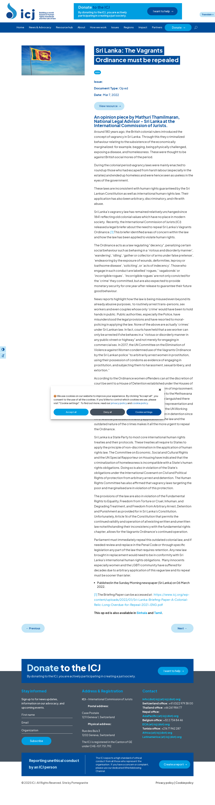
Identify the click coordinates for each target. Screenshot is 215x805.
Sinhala (142, 613)
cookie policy (140, 403)
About (81, 27)
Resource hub (64, 27)
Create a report (174, 764)
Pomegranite (79, 782)
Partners (157, 27)
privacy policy (119, 403)
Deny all (107, 411)
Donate (178, 27)
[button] (159, 389)
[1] (111, 232)
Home (20, 27)
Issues (115, 27)
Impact (143, 27)
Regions (129, 27)
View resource (108, 106)
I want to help (161, 11)
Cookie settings (143, 411)
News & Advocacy (40, 27)
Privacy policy (165, 782)
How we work (98, 27)
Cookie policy (185, 782)
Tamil (157, 613)
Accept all (71, 411)
